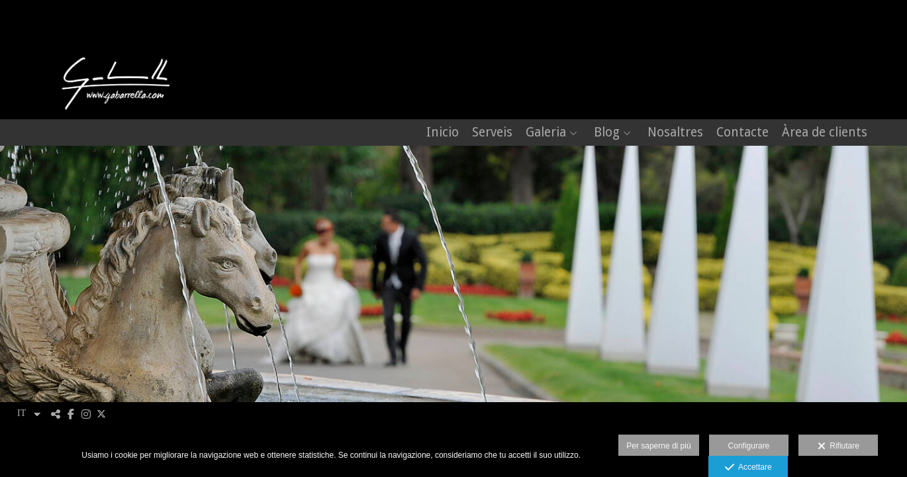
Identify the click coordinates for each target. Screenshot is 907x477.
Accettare (748, 467)
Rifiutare (838, 446)
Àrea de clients (824, 133)
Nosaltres (675, 133)
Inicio (442, 133)
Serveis (492, 133)
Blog (607, 133)
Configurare (749, 445)
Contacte (742, 133)
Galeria (546, 133)
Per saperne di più (658, 445)
